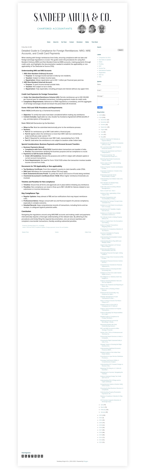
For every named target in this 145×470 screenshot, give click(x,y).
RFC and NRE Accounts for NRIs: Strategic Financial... (109, 329)
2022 (100, 417)
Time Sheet (95, 42)
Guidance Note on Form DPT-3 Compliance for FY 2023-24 (109, 305)
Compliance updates (40, 227)
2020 (100, 422)
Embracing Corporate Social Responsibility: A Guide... (108, 175)
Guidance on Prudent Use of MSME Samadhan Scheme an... (110, 213)
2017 (100, 430)
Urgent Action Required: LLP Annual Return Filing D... (110, 245)
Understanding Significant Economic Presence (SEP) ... (110, 349)
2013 (100, 440)
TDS (100, 77)
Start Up (101, 74)
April (102, 404)
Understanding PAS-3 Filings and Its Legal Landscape (110, 381)
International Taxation (105, 70)
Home (48, 42)
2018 (100, 427)
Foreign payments (50, 227)
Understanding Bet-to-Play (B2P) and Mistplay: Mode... (110, 241)
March (103, 407)
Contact (71, 42)
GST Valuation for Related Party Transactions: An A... (109, 183)
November (104, 122)
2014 (100, 437)
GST (100, 66)
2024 (100, 117)
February (103, 409)
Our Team (64, 42)
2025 (100, 115)
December (104, 119)
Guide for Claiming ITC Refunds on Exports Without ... (110, 139)
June (102, 134)
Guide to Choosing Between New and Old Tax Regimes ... (110, 281)
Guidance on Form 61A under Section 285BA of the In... (111, 273)
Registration (102, 72)
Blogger (86, 461)
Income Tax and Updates (62, 227)
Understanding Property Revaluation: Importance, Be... (110, 392)
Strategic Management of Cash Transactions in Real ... (109, 297)
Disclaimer (80, 42)
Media (87, 42)
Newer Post (25, 232)
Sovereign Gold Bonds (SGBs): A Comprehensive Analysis (109, 361)
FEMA (100, 62)
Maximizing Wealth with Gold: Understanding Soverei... (108, 325)
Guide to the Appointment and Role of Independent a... (110, 151)
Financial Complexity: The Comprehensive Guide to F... (109, 155)
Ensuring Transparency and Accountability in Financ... (108, 198)
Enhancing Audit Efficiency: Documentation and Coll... (108, 249)
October (103, 124)
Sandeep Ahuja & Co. (33, 225)
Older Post (88, 232)
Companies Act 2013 (104, 57)
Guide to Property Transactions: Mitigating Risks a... (109, 225)
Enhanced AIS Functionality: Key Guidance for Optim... (109, 293)
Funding (101, 64)
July (102, 132)
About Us (55, 42)
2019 (100, 425)
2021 (100, 420)
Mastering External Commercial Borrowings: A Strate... (109, 321)
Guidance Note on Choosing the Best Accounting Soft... (110, 269)
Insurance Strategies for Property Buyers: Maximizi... (109, 233)
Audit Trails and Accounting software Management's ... (110, 187)
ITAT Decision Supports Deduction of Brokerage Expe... (110, 400)
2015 (100, 435)
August (103, 129)
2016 (100, 432)
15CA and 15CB (30, 227)
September (104, 127)
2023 (100, 415)
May (102, 137)
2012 (100, 442)
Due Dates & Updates (105, 59)
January (103, 412)
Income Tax (102, 68)
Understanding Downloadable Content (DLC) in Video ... (111, 237)
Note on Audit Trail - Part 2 (107, 190)
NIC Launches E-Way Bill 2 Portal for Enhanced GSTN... (110, 147)
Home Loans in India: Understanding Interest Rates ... (110, 163)
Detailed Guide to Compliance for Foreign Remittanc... (109, 317)
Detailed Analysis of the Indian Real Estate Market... (110, 353)
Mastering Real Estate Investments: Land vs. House (110, 159)
